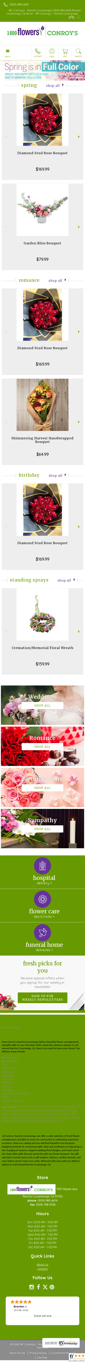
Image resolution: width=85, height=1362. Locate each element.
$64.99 (42, 454)
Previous (5, 136)
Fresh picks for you (42, 974)
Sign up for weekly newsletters (42, 997)
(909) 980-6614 (19, 4)
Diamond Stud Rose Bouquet (42, 153)
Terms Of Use (17, 1352)
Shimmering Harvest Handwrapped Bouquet (42, 440)
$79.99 (42, 259)
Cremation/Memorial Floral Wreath (42, 648)
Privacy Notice (38, 1352)
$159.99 (42, 664)
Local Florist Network (63, 1352)
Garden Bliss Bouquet (42, 243)
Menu (8, 56)
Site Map (42, 1357)
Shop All (53, 86)
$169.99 (42, 169)
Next (79, 136)
